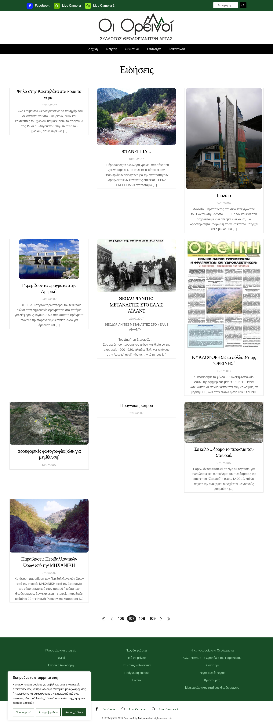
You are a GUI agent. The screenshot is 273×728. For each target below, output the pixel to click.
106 (121, 618)
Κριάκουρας (212, 680)
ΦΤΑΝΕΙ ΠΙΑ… (136, 151)
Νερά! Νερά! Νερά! (212, 673)
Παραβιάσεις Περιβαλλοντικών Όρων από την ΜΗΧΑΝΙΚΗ (49, 561)
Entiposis (143, 717)
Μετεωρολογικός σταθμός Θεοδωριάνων (212, 687)
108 (142, 618)
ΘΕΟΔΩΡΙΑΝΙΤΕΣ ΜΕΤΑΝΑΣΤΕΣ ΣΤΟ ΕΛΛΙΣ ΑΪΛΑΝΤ (136, 304)
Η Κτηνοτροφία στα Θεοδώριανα (212, 650)
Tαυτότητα (154, 49)
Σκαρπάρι (212, 665)
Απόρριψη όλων (48, 712)
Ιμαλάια (224, 195)
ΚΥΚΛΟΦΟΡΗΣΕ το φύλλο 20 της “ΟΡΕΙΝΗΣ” (224, 360)
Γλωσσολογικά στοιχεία (60, 650)
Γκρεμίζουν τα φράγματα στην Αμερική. (49, 288)
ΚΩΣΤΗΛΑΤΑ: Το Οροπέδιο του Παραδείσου (212, 658)
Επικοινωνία (177, 49)
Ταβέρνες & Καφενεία (136, 665)
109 (153, 618)
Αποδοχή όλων (74, 712)
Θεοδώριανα (110, 717)
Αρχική (93, 49)
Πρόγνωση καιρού (136, 405)
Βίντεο (136, 680)
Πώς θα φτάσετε (136, 650)
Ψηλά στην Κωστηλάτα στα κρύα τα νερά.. (49, 94)
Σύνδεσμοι (132, 49)
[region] (49, 695)
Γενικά (61, 658)
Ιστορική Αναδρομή (61, 665)
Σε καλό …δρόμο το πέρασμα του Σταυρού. (223, 452)
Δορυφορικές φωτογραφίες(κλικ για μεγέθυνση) (49, 454)
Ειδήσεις (111, 49)
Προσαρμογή (23, 712)
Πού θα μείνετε (136, 658)
